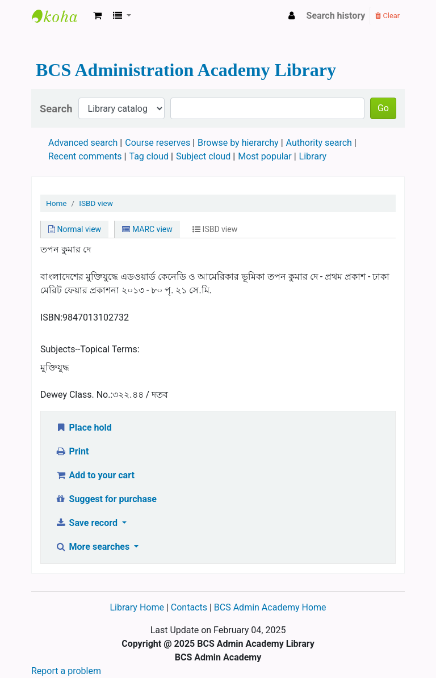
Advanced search (83, 142)
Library (312, 156)
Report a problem (66, 671)
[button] (97, 16)
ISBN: (51, 317)
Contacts (189, 607)
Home (56, 203)
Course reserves (157, 142)
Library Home (138, 607)
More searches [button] (93, 546)
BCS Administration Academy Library (60, 16)
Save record (87, 522)
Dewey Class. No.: (76, 394)
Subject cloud (203, 156)
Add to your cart (95, 475)
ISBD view (96, 203)
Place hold (83, 427)
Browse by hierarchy (238, 142)
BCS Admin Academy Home (270, 607)
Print (72, 451)
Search (56, 109)
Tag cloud (149, 156)
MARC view (147, 229)
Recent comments (85, 156)
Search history (336, 15)
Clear (387, 15)
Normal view (74, 229)
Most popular (264, 156)
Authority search (319, 142)
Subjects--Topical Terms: (90, 349)
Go (383, 108)
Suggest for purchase (106, 499)
